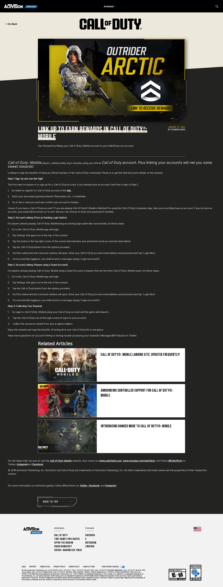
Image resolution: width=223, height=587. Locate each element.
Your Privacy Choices (110, 567)
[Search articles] (216, 6)
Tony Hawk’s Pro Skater (67, 539)
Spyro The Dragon (63, 542)
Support (32, 567)
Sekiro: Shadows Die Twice (68, 550)
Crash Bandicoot (63, 546)
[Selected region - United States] (197, 529)
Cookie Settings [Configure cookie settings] (89, 567)
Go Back (11, 23)
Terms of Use (45, 567)
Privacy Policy (59, 567)
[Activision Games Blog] (21, 6)
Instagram (90, 542)
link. (69, 190)
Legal (24, 567)
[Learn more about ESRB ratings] (177, 574)
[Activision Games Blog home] (33, 530)
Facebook (90, 535)
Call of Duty (61, 535)
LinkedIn (89, 546)
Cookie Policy (74, 567)
